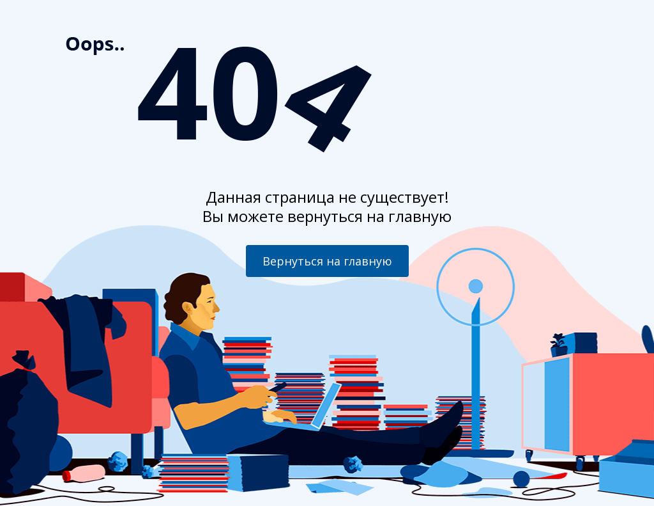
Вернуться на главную (327, 261)
